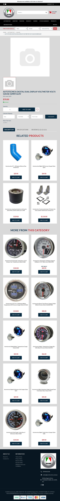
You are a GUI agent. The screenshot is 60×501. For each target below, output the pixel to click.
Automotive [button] (7, 21)
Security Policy (19, 462)
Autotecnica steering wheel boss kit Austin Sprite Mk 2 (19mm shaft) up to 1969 (16, 209)
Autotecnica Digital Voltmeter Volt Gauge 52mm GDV (16, 390)
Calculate (51, 116)
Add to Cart (26, 109)
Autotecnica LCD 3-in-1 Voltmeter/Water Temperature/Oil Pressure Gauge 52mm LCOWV (16, 304)
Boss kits (28, 21)
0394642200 (46, 471)
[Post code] (37, 117)
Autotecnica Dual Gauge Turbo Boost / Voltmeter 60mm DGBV (15, 433)
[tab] (9, 129)
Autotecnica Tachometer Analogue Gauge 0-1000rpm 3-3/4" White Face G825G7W (44, 261)
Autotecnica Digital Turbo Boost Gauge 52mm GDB (44, 433)
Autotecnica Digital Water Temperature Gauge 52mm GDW (15, 347)
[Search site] (46, 12)
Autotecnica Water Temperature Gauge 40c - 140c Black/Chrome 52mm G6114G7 (44, 347)
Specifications (22, 130)
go (55, 28)
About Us (5, 456)
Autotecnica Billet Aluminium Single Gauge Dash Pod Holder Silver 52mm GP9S (44, 390)
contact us (50, 4)
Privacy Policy (19, 458)
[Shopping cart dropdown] (53, 12)
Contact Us (6, 458)
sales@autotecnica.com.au (50, 475)
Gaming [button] (35, 21)
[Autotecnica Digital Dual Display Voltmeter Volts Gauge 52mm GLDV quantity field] (10, 109)
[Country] (23, 117)
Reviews (39, 130)
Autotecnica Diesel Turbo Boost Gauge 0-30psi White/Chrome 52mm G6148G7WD (44, 304)
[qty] (9, 117)
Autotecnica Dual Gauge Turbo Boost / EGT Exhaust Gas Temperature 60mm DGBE (16, 261)
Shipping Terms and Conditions (20, 465)
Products (53, 21)
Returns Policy (19, 460)
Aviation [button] (15, 21)
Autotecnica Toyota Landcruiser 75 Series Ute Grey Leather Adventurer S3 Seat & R (44, 209)
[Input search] (31, 12)
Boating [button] (22, 21)
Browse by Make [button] (8, 24)
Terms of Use (19, 456)
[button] (37, 109)
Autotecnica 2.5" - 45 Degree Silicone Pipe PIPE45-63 (16, 166)
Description (9, 130)
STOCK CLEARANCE (44, 21)
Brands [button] (55, 24)
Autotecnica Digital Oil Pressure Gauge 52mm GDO (44, 166)
